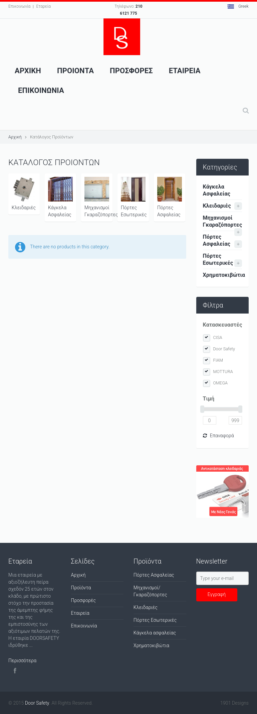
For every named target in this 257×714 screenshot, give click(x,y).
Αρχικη (28, 71)
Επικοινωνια (41, 90)
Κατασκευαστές (222, 325)
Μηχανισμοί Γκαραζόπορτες (98, 197)
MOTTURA (223, 371)
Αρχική (15, 136)
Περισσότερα (22, 660)
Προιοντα (75, 71)
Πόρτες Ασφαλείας (169, 197)
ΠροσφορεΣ (131, 71)
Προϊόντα (81, 587)
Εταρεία (43, 6)
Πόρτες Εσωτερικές (134, 197)
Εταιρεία (80, 613)
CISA (217, 337)
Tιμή (209, 398)
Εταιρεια (185, 71)
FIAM (218, 360)
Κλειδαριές (24, 193)
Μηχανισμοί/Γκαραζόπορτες (150, 591)
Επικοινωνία (19, 6)
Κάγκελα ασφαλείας (155, 632)
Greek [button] (238, 6)
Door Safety (224, 348)
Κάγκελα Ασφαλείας (60, 197)
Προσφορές (83, 600)
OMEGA (220, 382)
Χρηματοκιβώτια (222, 275)
